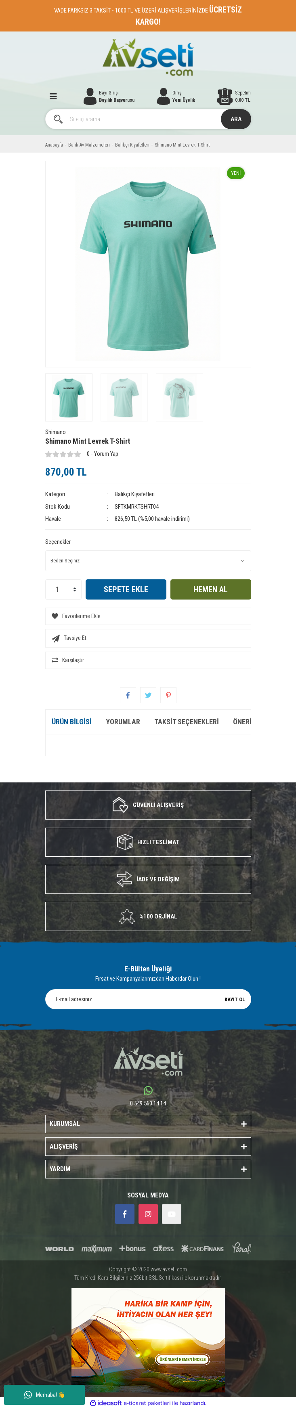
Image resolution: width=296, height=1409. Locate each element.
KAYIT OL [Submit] (235, 999)
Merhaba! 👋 (44, 1394)
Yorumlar (123, 721)
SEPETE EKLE (126, 589)
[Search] (148, 119)
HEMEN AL (210, 589)
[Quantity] (63, 589)
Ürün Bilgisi (72, 721)
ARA (236, 119)
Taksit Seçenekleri (186, 721)
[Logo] (148, 57)
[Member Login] (176, 96)
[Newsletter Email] (148, 999)
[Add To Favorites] (148, 616)
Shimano (55, 432)
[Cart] (234, 96)
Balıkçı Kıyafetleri (135, 494)
